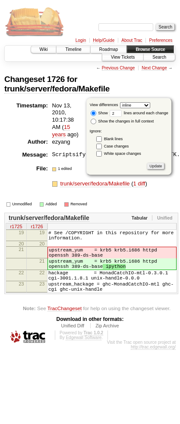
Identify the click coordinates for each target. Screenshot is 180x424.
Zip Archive (107, 339)
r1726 (37, 226)
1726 (56, 79)
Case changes (116, 146)
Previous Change (118, 68)
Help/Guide (103, 40)
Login (81, 40)
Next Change (154, 68)
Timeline (73, 49)
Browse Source (150, 49)
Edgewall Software (83, 351)
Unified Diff (72, 339)
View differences (104, 105)
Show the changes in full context (122, 121)
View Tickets (123, 57)
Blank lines (113, 139)
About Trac (131, 40)
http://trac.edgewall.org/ (153, 361)
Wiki (44, 49)
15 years (61, 131)
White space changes (122, 153)
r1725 (16, 226)
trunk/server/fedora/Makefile (57, 88)
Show (99, 113)
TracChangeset (64, 322)
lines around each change (139, 113)
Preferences (161, 40)
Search (159, 57)
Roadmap (108, 49)
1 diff (139, 183)
